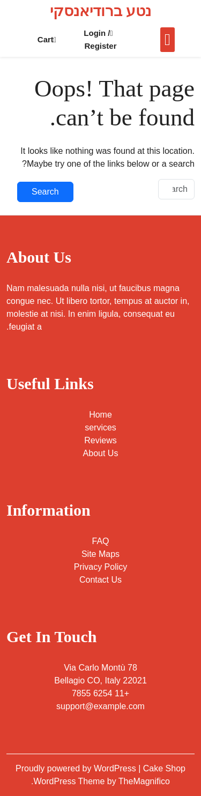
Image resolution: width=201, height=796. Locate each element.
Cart (47, 39)
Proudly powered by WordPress (77, 768)
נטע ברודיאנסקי (100, 11)
